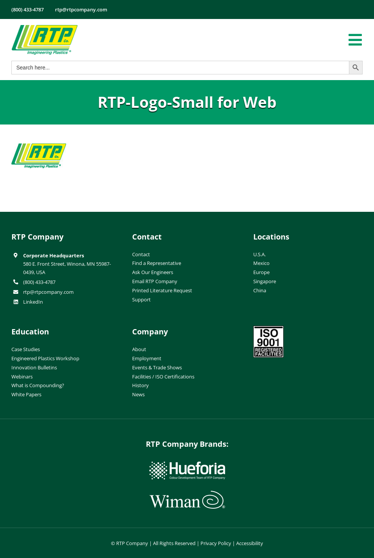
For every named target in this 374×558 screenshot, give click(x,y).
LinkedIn (33, 301)
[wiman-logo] (187, 494)
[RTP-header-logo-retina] (44, 28)
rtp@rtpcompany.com (48, 291)
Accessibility (249, 543)
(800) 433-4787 (39, 282)
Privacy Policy (215, 543)
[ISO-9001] (268, 329)
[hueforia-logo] (187, 464)
